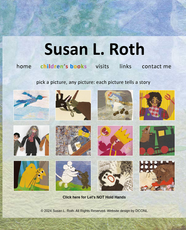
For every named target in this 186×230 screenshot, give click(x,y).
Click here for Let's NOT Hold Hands (94, 197)
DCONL (142, 211)
